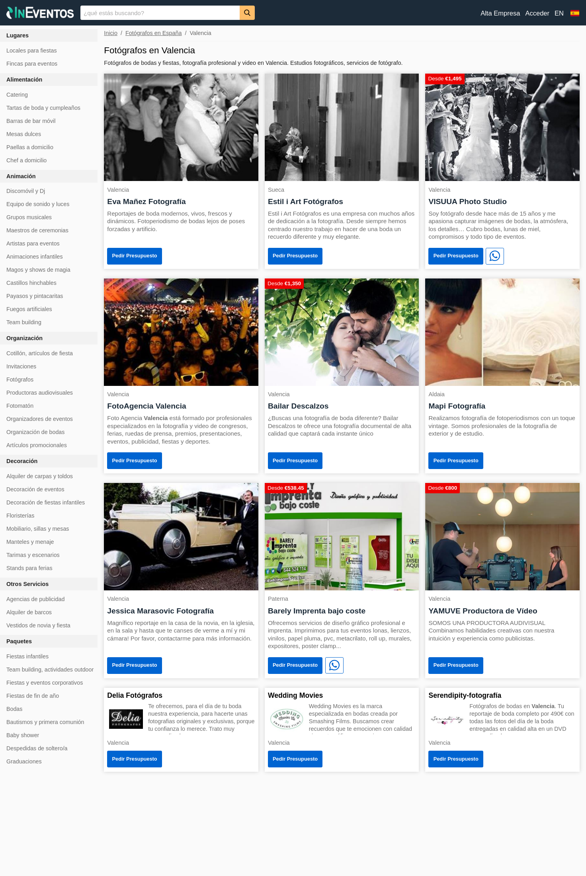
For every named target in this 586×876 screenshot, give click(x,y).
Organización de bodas (35, 432)
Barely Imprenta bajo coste (316, 611)
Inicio (110, 33)
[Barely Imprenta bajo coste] (342, 536)
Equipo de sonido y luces (37, 204)
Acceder (537, 13)
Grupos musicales (29, 217)
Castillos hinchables (31, 283)
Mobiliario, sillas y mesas (37, 529)
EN (559, 13)
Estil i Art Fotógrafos (305, 201)
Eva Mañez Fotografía (146, 201)
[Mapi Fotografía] (502, 331)
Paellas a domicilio (29, 147)
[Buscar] (247, 12)
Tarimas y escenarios (33, 555)
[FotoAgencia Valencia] (181, 331)
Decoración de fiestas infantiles (45, 502)
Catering (17, 94)
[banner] (293, 12)
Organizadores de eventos (39, 419)
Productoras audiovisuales (39, 392)
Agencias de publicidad (35, 599)
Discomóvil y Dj (25, 191)
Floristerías (20, 515)
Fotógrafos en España (153, 33)
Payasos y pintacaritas (34, 296)
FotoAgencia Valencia (146, 406)
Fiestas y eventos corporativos (44, 682)
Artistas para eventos (33, 243)
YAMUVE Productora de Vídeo (482, 611)
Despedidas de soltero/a (37, 748)
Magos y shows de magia (38, 270)
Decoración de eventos (35, 489)
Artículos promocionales (36, 445)
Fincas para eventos (31, 63)
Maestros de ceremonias (37, 230)
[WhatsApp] (495, 256)
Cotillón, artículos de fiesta (39, 353)
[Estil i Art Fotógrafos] (342, 126)
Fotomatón (19, 406)
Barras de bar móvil (30, 121)
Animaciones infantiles (34, 256)
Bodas (14, 709)
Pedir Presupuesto (134, 256)
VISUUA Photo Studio (467, 201)
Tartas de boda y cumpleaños (43, 108)
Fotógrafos (19, 379)
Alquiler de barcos (29, 612)
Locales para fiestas (31, 50)
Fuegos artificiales (29, 309)
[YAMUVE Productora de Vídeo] (502, 536)
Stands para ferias (29, 568)
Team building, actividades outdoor (50, 669)
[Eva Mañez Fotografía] (181, 126)
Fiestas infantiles (27, 656)
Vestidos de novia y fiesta (38, 625)
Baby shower (22, 735)
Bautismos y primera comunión (45, 722)
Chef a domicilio (26, 160)
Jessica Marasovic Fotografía (160, 611)
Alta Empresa (500, 13)
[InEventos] (40, 14)
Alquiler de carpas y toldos (39, 476)
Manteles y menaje (30, 542)
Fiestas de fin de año (32, 696)
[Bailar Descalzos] (342, 331)
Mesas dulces (23, 134)
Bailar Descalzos (298, 406)
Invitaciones (21, 366)
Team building (23, 322)
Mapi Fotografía (456, 406)
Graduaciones (24, 761)
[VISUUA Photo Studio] (502, 126)
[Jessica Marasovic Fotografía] (181, 536)
